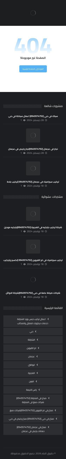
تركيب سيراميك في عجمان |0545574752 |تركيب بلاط (33, 182)
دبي (31, 331)
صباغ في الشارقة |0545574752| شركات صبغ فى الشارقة (31, 400)
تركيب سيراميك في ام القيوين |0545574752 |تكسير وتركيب (33, 260)
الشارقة (31, 340)
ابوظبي (31, 365)
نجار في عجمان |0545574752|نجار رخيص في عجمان (33, 149)
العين (31, 381)
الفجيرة (31, 373)
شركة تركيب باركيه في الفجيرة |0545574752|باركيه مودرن (33, 227)
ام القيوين (31, 348)
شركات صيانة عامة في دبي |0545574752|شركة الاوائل (33, 293)
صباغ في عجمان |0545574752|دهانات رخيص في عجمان (31, 429)
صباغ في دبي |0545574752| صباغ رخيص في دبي (31, 419)
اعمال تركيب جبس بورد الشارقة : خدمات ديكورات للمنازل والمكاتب (33, 321)
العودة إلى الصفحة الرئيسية (32, 69)
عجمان (31, 356)
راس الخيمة (31, 390)
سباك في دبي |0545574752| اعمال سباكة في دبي (33, 116)
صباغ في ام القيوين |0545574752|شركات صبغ (31, 410)
